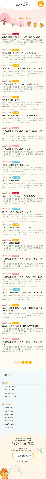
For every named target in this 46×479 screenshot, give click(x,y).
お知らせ (15, 34)
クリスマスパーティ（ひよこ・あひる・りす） (20, 84)
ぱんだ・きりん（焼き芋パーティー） (17, 212)
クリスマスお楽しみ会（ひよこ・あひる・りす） (21, 115)
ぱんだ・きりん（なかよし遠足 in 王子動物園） (21, 326)
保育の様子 (16, 162)
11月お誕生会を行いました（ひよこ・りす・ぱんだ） (23, 277)
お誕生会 (15, 128)
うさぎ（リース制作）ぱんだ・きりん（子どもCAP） (23, 292)
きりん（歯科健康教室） (11, 243)
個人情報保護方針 (23, 461)
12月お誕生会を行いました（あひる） (17, 149)
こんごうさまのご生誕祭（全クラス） (17, 227)
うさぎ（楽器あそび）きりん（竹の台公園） (19, 180)
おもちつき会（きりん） (11, 100)
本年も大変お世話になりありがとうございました (21, 37)
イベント (15, 50)
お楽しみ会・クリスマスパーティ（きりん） (19, 53)
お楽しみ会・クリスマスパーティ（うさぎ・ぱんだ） (23, 68)
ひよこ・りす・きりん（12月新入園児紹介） (19, 196)
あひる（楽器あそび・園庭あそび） (16, 165)
